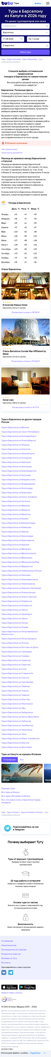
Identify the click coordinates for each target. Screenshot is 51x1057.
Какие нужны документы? (12, 153)
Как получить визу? (10, 149)
